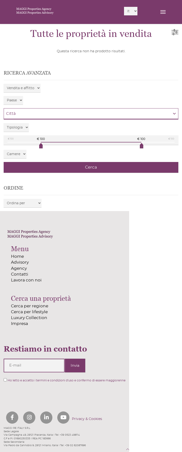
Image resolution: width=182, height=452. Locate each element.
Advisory (20, 262)
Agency (19, 268)
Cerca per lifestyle (29, 312)
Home (17, 256)
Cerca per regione (29, 306)
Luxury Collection (29, 318)
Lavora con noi (26, 280)
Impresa (19, 324)
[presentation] (30, 394)
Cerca (91, 167)
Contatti (19, 274)
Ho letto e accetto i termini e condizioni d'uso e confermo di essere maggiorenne (64, 380)
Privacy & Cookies (87, 419)
